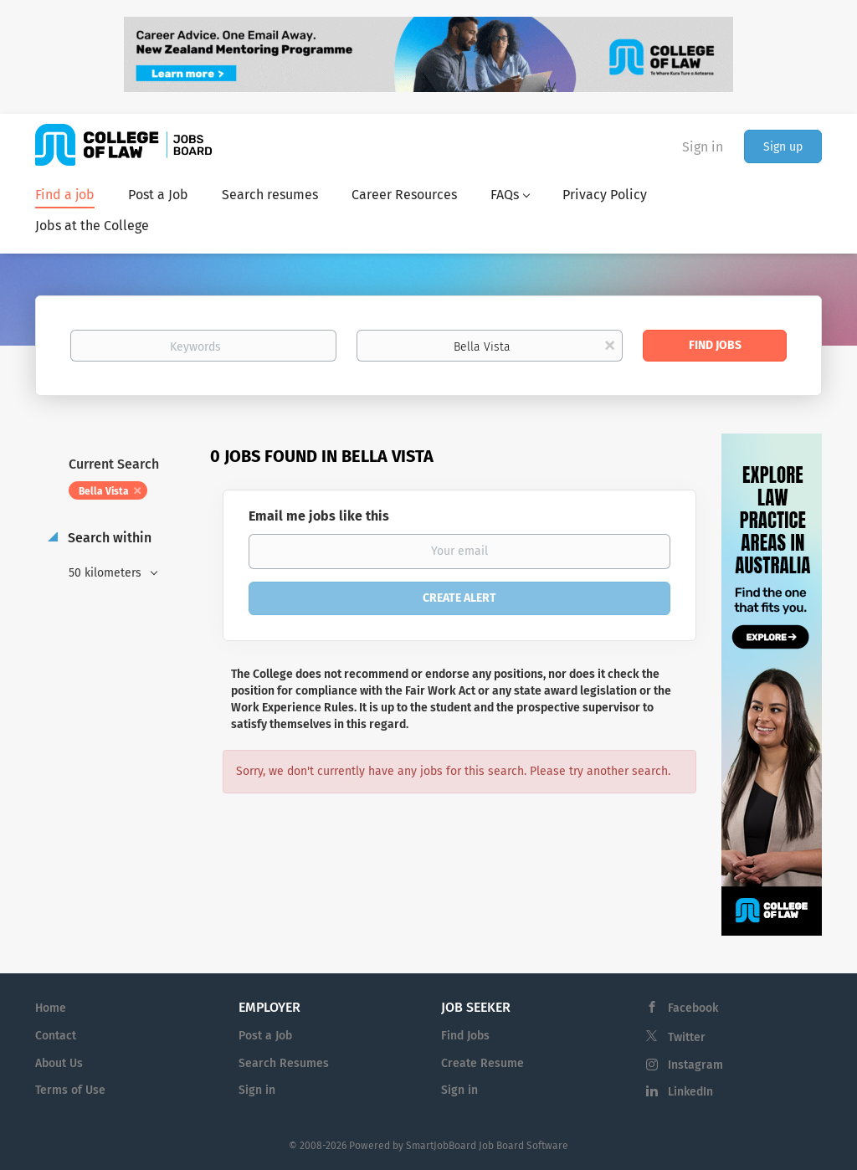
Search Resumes (284, 1063)
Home (50, 1008)
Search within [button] (107, 538)
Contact (55, 1036)
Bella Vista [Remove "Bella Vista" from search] (104, 491)
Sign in (702, 147)
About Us (59, 1063)
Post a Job (265, 1036)
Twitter (687, 1037)
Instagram (695, 1065)
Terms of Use (70, 1090)
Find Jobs (715, 345)
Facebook (693, 1008)
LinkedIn (690, 1092)
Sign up (783, 147)
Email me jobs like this (319, 516)
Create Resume (482, 1063)
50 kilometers (107, 573)
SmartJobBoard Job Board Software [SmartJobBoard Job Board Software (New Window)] (487, 1146)
